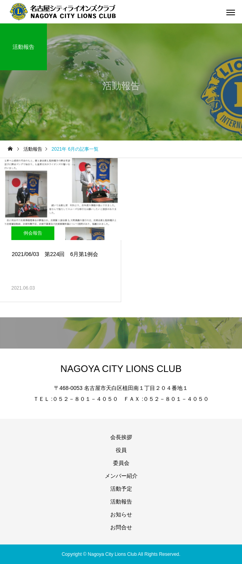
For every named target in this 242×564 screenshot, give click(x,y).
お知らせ (121, 514)
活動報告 (121, 501)
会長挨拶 (121, 437)
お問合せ (121, 527)
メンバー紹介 (121, 476)
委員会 (121, 463)
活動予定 (121, 489)
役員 (121, 450)
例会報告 (32, 233)
